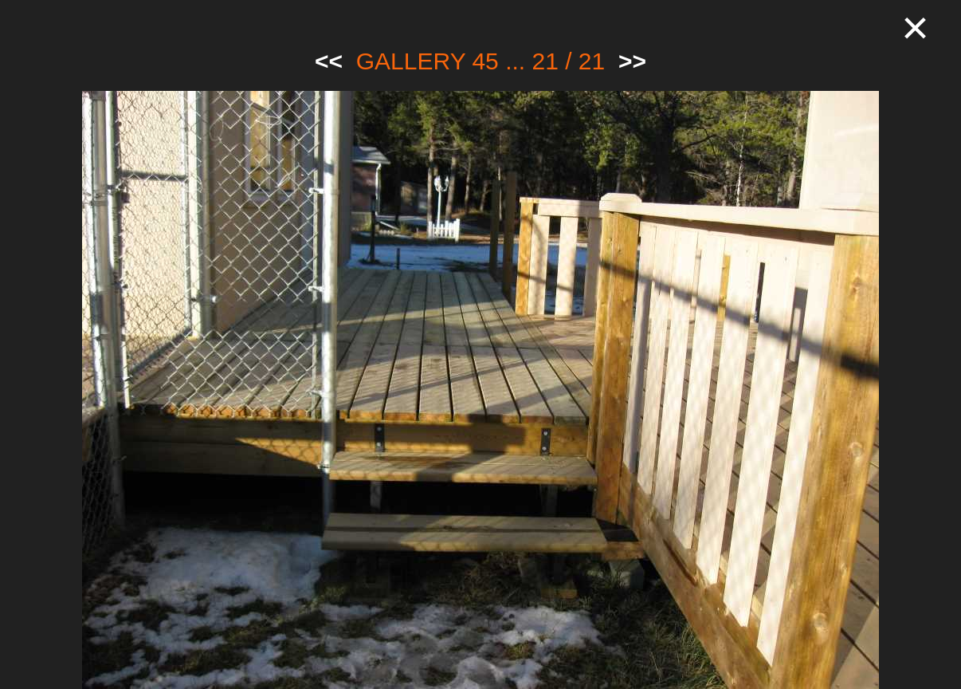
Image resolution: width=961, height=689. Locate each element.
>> (632, 61)
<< (329, 61)
